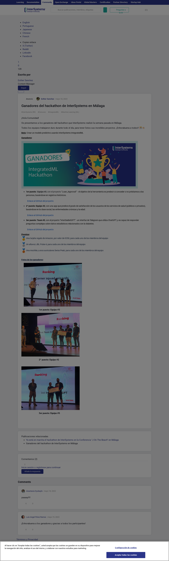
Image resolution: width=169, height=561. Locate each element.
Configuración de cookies (126, 548)
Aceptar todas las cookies (126, 555)
